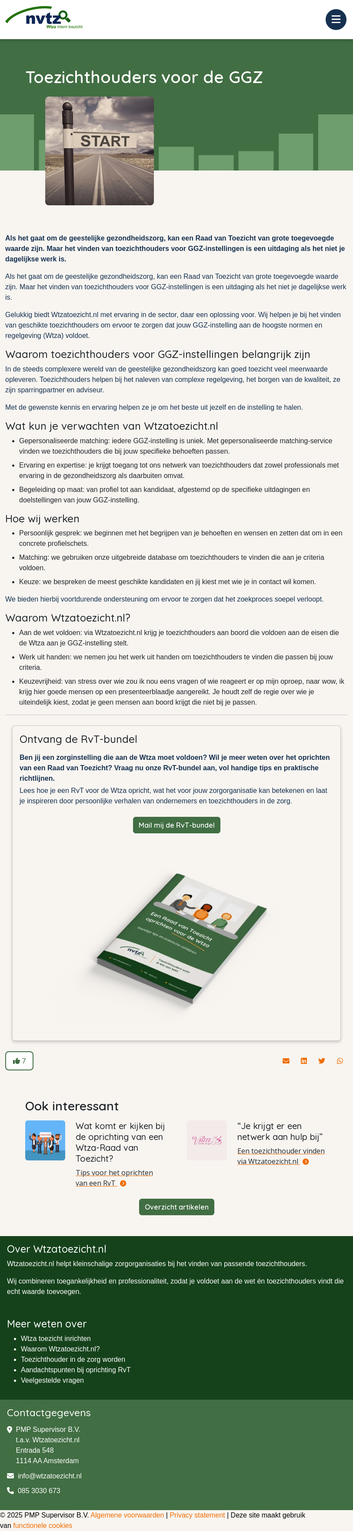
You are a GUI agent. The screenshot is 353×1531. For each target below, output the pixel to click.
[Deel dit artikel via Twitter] (322, 1061)
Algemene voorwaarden (127, 1515)
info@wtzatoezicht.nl (44, 1476)
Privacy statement (197, 1515)
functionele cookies (42, 1525)
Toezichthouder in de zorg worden (73, 1359)
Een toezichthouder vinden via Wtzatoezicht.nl (281, 1156)
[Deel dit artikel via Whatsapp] (340, 1061)
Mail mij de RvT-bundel (177, 825)
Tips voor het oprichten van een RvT (114, 1178)
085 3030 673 (33, 1490)
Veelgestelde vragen (52, 1380)
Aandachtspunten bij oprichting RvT (76, 1370)
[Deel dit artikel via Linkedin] (305, 1061)
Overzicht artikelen (177, 1207)
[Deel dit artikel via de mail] (287, 1061)
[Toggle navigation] (336, 19)
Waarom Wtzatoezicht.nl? (60, 1349)
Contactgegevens (49, 1412)
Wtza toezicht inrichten (56, 1338)
